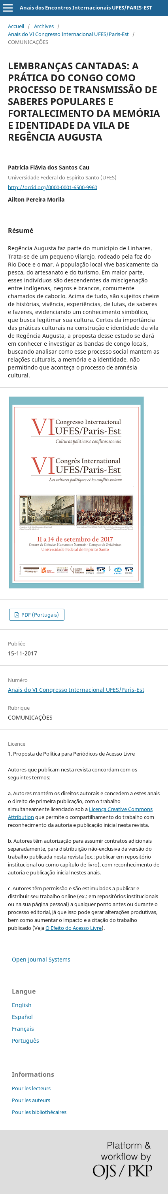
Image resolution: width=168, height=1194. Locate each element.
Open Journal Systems (41, 959)
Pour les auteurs (31, 1100)
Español (22, 1017)
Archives (44, 26)
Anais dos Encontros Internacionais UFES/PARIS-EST (86, 7)
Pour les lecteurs (31, 1088)
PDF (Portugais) (39, 614)
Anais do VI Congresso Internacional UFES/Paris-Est (68, 34)
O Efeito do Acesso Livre (73, 927)
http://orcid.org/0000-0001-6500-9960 (52, 186)
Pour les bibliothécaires (39, 1112)
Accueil (16, 26)
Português (25, 1040)
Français (23, 1028)
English (22, 1005)
